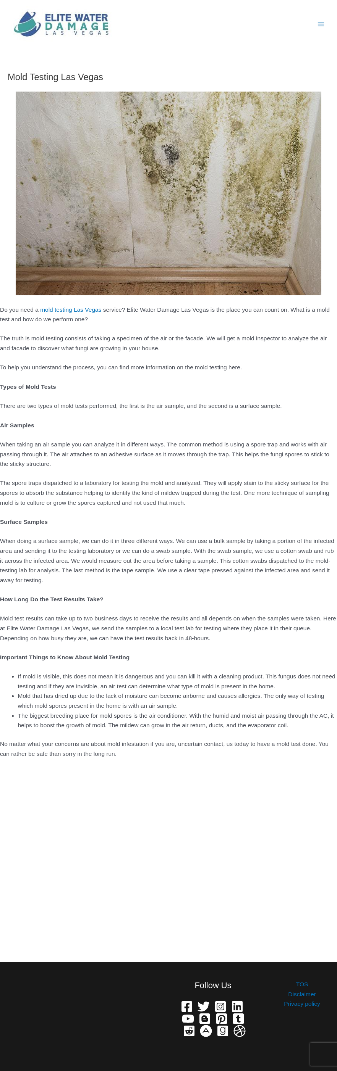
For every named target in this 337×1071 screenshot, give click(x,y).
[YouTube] (188, 1019)
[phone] (206, 1031)
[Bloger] (205, 1019)
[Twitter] (204, 1006)
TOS (302, 984)
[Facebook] (187, 1006)
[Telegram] (238, 1019)
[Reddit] (189, 1031)
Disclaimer (302, 994)
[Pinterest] (221, 1019)
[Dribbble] (239, 1031)
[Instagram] (220, 1006)
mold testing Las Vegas (70, 309)
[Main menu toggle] (321, 24)
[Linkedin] (237, 1006)
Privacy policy (302, 1003)
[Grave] (223, 1031)
